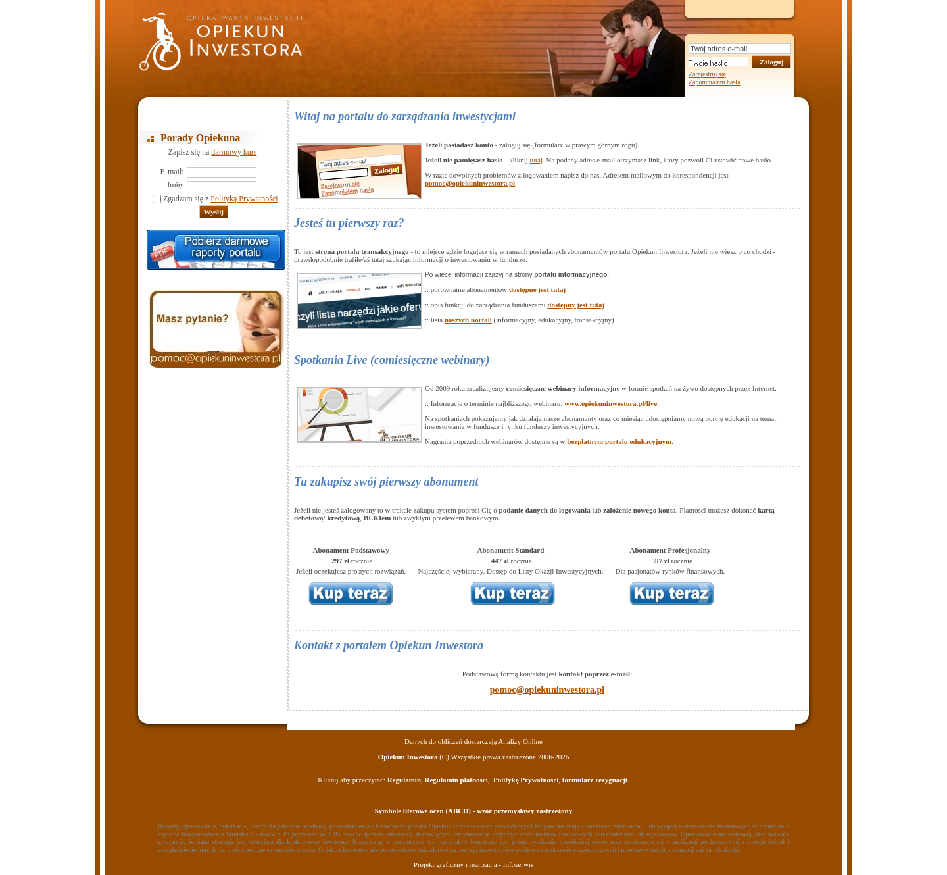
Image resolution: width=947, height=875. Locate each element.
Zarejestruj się (707, 74)
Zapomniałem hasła (715, 82)
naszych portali (468, 320)
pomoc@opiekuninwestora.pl (470, 183)
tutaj (536, 160)
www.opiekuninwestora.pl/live (610, 403)
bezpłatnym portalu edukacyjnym (619, 441)
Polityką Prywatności (244, 198)
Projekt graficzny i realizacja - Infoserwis (473, 864)
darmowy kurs (233, 152)
